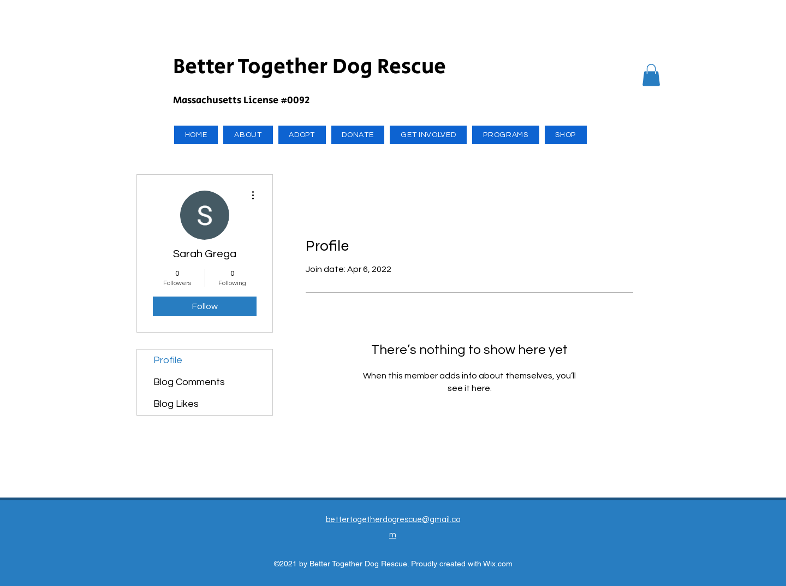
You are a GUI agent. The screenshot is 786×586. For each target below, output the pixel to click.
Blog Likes (176, 404)
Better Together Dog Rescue (309, 66)
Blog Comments (189, 382)
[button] (651, 75)
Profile (167, 360)
